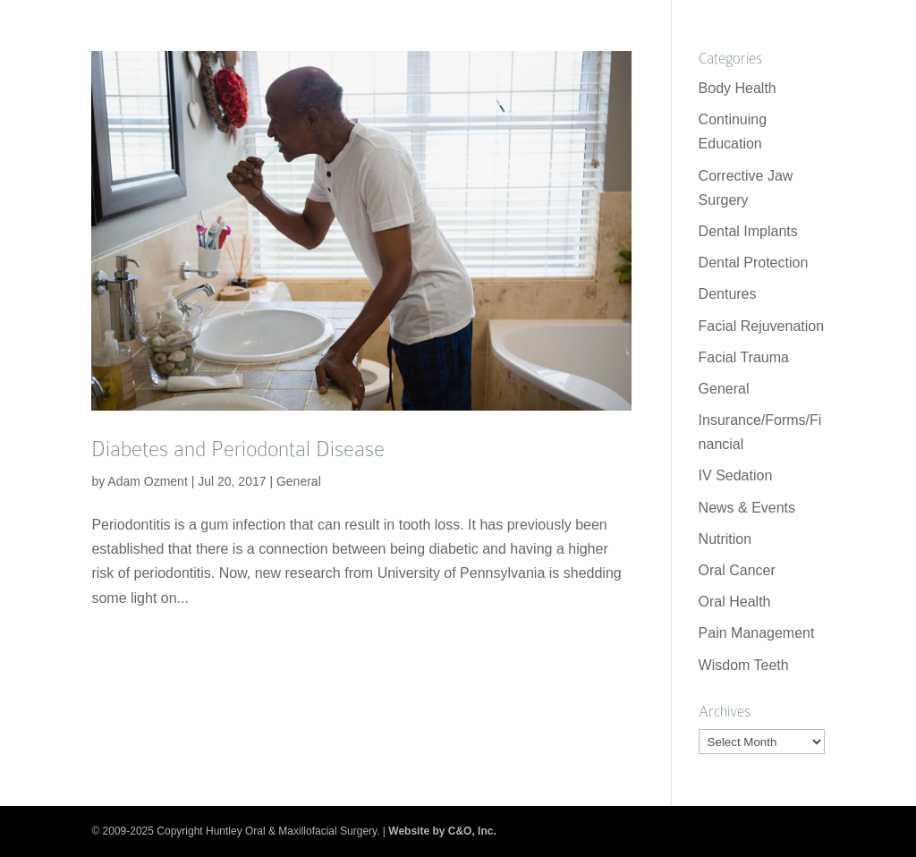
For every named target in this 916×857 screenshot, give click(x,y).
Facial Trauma (744, 357)
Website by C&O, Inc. (442, 831)
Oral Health (735, 601)
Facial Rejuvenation (762, 326)
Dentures (728, 293)
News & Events (747, 507)
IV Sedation (736, 475)
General (298, 481)
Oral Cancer (737, 570)
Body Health (737, 88)
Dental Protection (754, 262)
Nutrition (725, 539)
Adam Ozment (147, 481)
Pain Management (757, 633)
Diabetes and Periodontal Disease (238, 449)
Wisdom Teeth (744, 665)
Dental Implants (748, 231)
